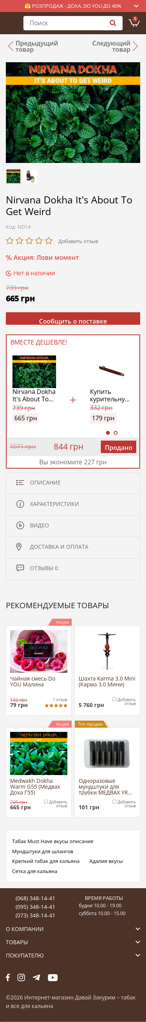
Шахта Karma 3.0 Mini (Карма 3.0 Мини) (107, 682)
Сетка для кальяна (34, 871)
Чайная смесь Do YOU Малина (32, 682)
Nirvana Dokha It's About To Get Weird (34, 395)
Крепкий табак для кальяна (45, 861)
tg (36, 978)
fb (8, 978)
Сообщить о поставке (73, 321)
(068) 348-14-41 (35, 898)
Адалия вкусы (106, 861)
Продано (118, 447)
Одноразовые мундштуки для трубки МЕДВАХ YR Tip (103, 786)
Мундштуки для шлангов (42, 851)
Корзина (135, 19)
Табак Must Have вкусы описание (52, 841)
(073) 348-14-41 (35, 915)
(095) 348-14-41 (35, 906)
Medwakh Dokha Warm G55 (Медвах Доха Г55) (35, 786)
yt (53, 978)
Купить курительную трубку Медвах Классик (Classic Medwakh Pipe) (110, 395)
